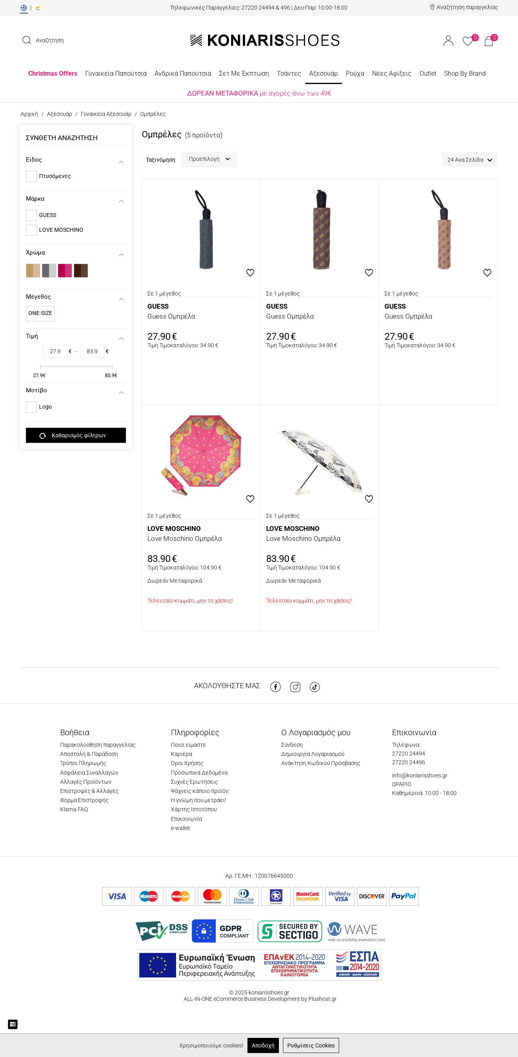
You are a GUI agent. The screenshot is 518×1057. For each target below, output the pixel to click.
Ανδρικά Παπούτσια (183, 73)
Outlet (428, 73)
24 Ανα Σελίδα (469, 160)
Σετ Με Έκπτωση (244, 73)
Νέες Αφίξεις (392, 73)
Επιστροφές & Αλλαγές (89, 791)
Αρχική (29, 114)
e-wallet (180, 828)
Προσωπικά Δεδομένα (199, 772)
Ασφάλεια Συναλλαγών (89, 772)
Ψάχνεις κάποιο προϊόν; (200, 791)
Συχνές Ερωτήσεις (194, 782)
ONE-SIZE (40, 313)
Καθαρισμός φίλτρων (72, 435)
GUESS (47, 215)
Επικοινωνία (186, 819)
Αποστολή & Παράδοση (89, 754)
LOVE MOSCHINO (61, 230)
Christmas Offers (52, 73)
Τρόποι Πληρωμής (83, 763)
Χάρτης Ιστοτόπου (194, 809)
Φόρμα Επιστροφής (84, 800)
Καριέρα (181, 754)
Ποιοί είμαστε (188, 745)
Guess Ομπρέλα (171, 316)
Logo (45, 406)
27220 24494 (408, 753)
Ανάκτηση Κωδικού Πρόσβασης (320, 763)
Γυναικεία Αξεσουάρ (106, 114)
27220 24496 (408, 762)
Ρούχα (355, 73)
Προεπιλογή (209, 158)
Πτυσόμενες (55, 176)
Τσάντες (289, 73)
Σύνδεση (292, 745)
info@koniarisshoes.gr (419, 775)
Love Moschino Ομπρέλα (184, 538)
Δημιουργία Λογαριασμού (312, 754)
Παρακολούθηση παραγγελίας (97, 745)
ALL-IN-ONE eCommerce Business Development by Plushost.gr (259, 999)
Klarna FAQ (74, 809)
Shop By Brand (465, 73)
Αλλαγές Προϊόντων (86, 782)
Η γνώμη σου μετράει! (198, 800)
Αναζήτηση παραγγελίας (467, 7)
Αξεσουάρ (323, 73)
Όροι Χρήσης (187, 763)
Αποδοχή (263, 1045)
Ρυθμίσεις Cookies (311, 1045)
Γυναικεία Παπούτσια (116, 73)
